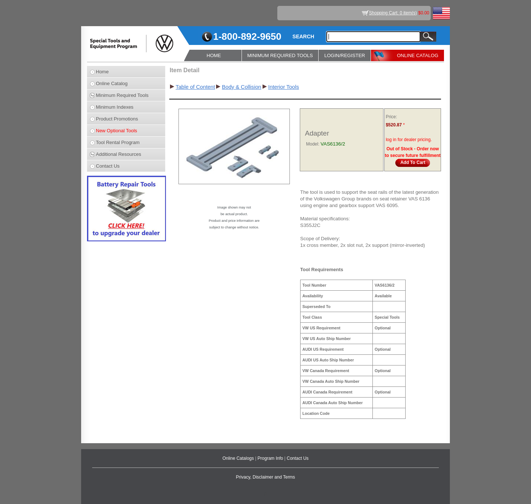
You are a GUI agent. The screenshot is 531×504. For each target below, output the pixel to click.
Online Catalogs (238, 458)
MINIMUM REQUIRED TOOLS (280, 55)
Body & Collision (241, 87)
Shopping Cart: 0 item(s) (393, 12)
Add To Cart (413, 162)
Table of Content (195, 87)
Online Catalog (112, 83)
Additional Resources (118, 154)
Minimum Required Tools (122, 95)
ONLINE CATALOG (417, 55)
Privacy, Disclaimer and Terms (265, 477)
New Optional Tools (116, 130)
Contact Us (107, 166)
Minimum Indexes (114, 107)
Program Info (270, 458)
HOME (213, 55)
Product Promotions (117, 119)
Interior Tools (283, 87)
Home (102, 71)
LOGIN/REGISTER (344, 55)
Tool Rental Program (118, 142)
